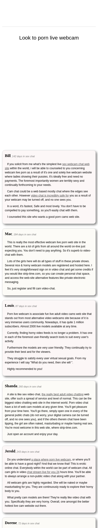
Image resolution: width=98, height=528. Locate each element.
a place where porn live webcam (51, 459)
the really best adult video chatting (62, 394)
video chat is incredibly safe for (50, 195)
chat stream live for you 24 (43, 472)
